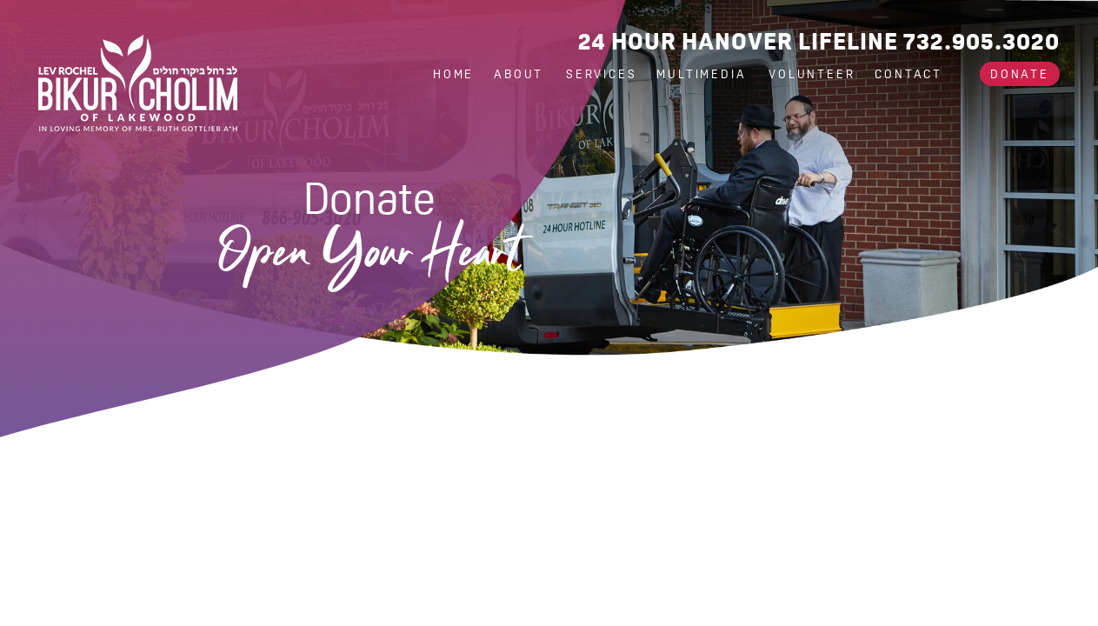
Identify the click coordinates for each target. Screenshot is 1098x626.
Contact (908, 74)
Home (453, 74)
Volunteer (812, 74)
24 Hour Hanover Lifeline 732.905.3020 (819, 41)
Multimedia (703, 74)
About (521, 74)
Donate (1019, 74)
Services (601, 74)
